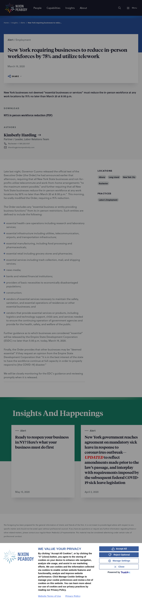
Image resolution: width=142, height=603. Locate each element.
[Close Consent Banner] (119, 566)
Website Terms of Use (49, 596)
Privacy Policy (72, 596)
